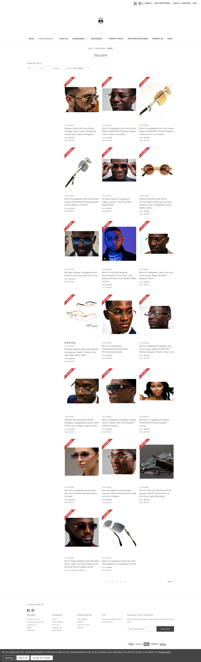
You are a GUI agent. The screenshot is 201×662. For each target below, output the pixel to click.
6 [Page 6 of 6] (124, 581)
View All (80, 627)
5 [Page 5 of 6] (121, 581)
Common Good (83, 625)
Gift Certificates (162, 3)
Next (171, 581)
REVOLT (80, 622)
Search (148, 3)
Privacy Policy (116, 38)
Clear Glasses (46, 38)
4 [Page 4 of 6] (117, 581)
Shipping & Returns (138, 38)
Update (56, 68)
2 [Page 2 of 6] (109, 581)
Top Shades (82, 619)
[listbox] (82, 68)
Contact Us (157, 38)
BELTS (31, 38)
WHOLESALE (98, 38)
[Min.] (32, 68)
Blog (169, 38)
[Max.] (44, 68)
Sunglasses (79, 38)
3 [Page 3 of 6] (113, 581)
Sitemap (30, 630)
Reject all (23, 657)
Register (186, 3)
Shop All (63, 38)
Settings (9, 657)
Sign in (176, 3)
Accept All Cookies (42, 657)
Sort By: (69, 68)
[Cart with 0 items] (194, 3)
